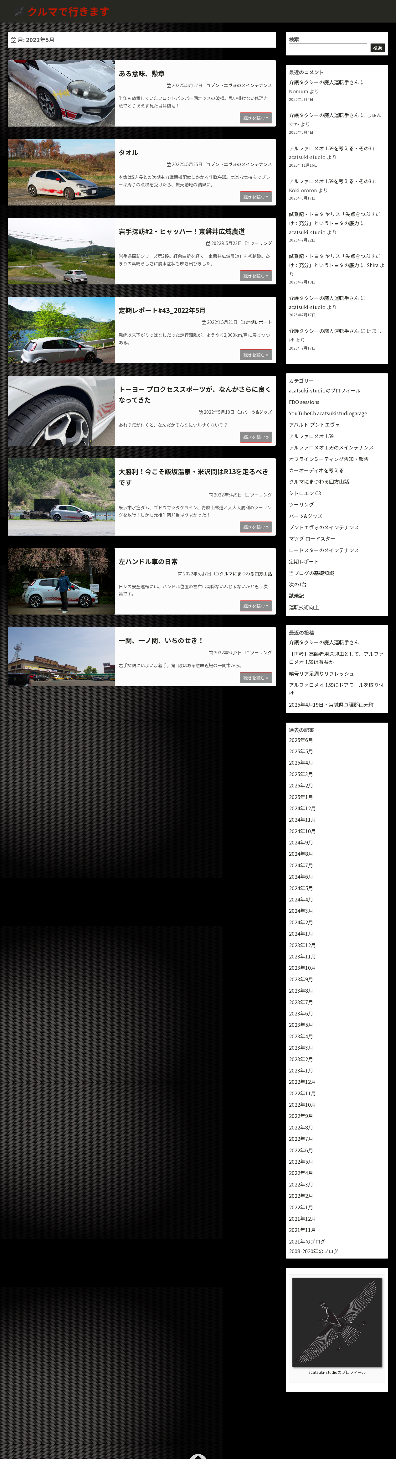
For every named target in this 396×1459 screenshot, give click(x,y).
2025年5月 (301, 751)
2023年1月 (301, 1070)
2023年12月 (302, 945)
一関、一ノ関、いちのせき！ (161, 640)
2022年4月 (301, 1172)
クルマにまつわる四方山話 (245, 573)
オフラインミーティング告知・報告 (329, 459)
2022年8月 (301, 1127)
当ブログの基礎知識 (311, 573)
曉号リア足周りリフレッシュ (321, 673)
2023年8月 (301, 990)
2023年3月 (301, 1047)
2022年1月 (301, 1207)
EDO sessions (304, 402)
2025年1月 (301, 797)
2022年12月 (302, 1081)
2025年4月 (301, 762)
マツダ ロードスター (312, 538)
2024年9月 (301, 842)
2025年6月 (301, 740)
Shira (372, 265)
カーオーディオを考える (316, 470)
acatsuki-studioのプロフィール (325, 390)
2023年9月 (301, 979)
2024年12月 (302, 808)
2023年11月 (302, 956)
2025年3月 (301, 774)
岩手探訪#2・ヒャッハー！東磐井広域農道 (182, 231)
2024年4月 (301, 899)
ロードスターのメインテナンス (324, 550)
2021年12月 (302, 1218)
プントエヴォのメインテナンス (241, 85)
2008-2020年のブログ (313, 1251)
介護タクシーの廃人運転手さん (324, 82)
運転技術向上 (304, 607)
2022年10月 (302, 1104)
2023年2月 (301, 1059)
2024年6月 (301, 876)
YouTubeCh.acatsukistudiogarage (328, 413)
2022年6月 (301, 1150)
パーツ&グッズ (257, 412)
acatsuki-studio (307, 232)
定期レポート (259, 322)
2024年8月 (301, 853)
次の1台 (298, 584)
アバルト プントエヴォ (314, 424)
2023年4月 (301, 1036)
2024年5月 (301, 888)
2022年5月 (301, 1161)
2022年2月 (301, 1195)
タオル (128, 152)
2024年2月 (301, 922)
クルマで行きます (69, 11)
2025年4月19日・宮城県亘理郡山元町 (331, 704)
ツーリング (261, 243)
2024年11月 (302, 819)
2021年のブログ (307, 1241)
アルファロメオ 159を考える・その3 (330, 148)
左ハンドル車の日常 (148, 561)
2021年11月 (302, 1229)
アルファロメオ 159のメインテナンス (331, 447)
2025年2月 (301, 785)
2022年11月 (302, 1093)
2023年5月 (301, 1024)
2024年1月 (301, 933)
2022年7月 (301, 1138)
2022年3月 (301, 1184)
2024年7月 (301, 865)
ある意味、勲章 (142, 73)
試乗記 (296, 595)
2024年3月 (301, 910)
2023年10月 (302, 967)
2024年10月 (302, 831)
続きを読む (256, 118)
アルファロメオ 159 (311, 436)
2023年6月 (301, 1013)
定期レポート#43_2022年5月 (162, 310)
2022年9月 (301, 1115)
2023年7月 (301, 1002)
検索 (294, 39)
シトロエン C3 (305, 493)
